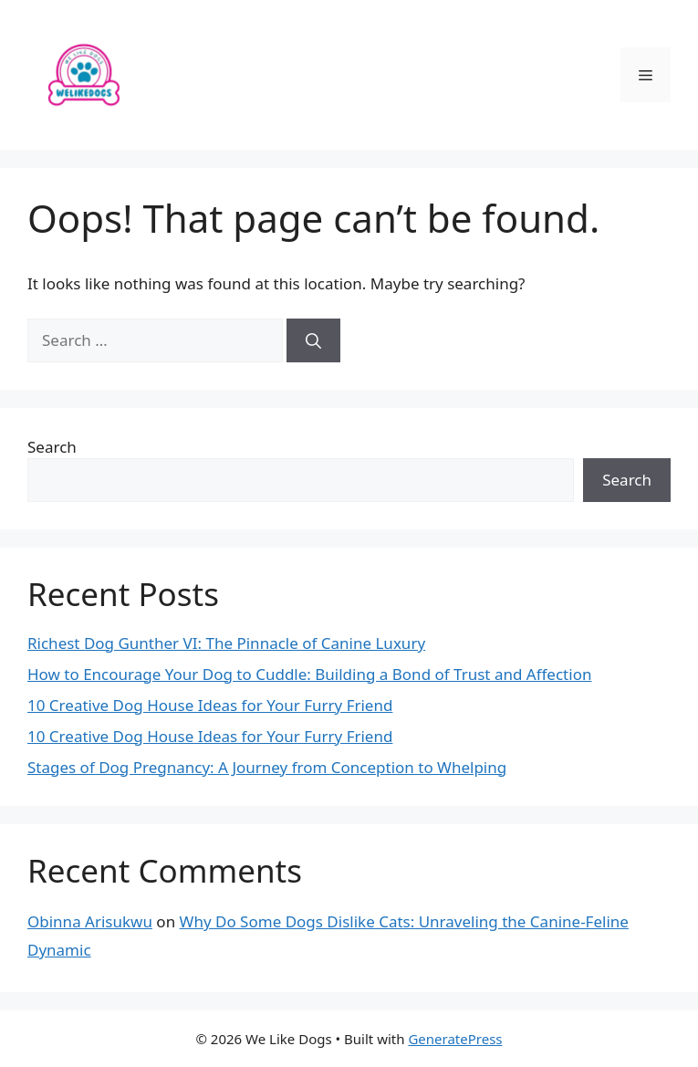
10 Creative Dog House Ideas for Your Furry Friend (209, 705)
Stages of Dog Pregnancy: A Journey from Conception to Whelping (266, 767)
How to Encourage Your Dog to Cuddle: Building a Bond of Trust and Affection (309, 674)
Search (52, 446)
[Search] (313, 340)
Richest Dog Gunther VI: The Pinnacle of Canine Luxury (226, 643)
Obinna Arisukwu (89, 921)
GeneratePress (455, 1039)
